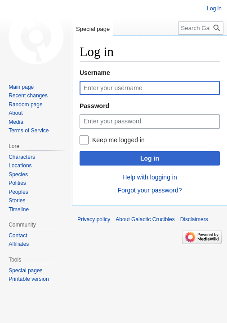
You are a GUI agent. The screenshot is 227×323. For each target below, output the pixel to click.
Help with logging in (149, 177)
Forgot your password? (149, 190)
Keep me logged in (118, 140)
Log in (149, 158)
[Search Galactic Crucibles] (200, 28)
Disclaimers (194, 219)
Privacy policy (93, 219)
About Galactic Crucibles (145, 219)
